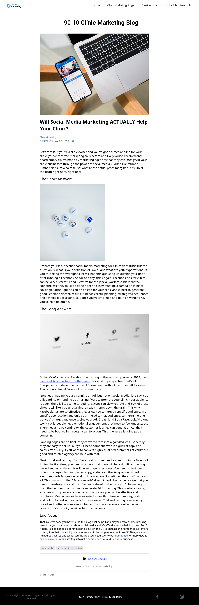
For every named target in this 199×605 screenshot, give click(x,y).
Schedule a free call (178, 5)
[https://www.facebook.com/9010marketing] (157, 596)
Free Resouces (150, 5)
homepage (121, 535)
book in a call (50, 539)
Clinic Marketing (48, 137)
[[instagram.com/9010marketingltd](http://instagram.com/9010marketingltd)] (182, 596)
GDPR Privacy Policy (89, 596)
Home (96, 5)
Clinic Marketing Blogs (120, 5)
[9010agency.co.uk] (14, 5)
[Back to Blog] (94, 574)
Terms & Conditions (112, 596)
